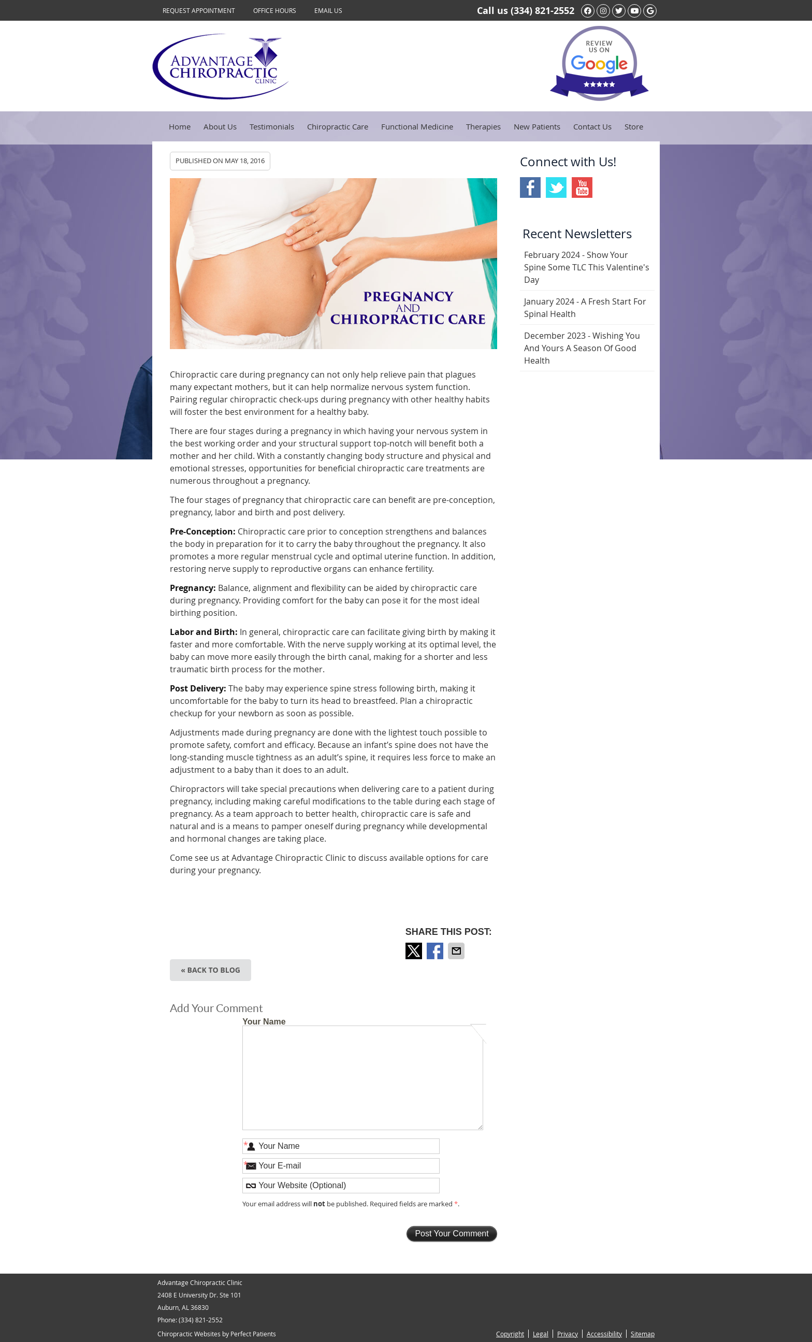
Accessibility (604, 1334)
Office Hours (274, 10)
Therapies (483, 126)
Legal (540, 1334)
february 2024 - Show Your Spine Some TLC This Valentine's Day (586, 267)
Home (180, 126)
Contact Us (592, 126)
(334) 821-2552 (542, 10)
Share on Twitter (414, 951)
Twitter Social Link (556, 187)
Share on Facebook (436, 951)
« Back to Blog (210, 970)
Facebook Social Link (530, 187)
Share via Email (457, 951)
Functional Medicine (417, 126)
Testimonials (272, 126)
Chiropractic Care (337, 126)
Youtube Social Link (582, 187)
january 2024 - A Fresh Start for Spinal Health (585, 308)
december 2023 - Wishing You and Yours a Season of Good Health (582, 348)
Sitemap (643, 1334)
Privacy (567, 1334)
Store (634, 126)
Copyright (510, 1334)
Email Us (328, 10)
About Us (220, 126)
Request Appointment (199, 10)
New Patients (537, 126)
